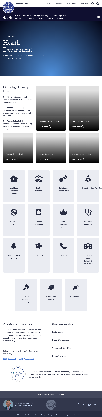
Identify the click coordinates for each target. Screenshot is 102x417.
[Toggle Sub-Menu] (23, 15)
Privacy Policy (40, 415)
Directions (60, 394)
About (48, 4)
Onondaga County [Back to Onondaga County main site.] (22, 4)
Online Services (71, 4)
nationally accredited (70, 371)
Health (7, 17)
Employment (84, 4)
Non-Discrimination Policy (23, 415)
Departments (57, 4)
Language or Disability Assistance (76, 415)
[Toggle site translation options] (93, 3)
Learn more (43, 126)
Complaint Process (54, 415)
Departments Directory (46, 394)
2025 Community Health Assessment (18, 359)
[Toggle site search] (98, 3)
